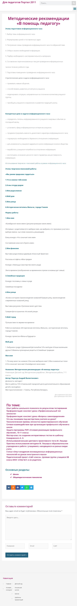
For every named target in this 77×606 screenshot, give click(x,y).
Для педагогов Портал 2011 (19, 2)
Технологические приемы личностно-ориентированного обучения (37, 422)
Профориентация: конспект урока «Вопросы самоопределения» (35, 416)
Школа (16, 474)
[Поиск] (74, 3)
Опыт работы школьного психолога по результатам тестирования (36, 408)
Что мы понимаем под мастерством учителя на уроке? (31, 419)
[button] (74, 8)
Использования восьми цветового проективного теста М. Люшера (36, 441)
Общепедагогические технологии (27, 477)
